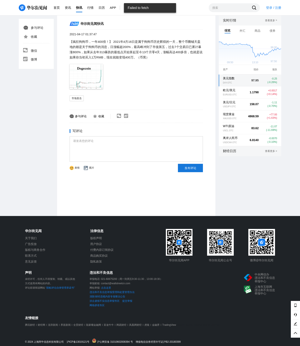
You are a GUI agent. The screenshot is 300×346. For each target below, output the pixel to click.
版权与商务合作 (35, 249)
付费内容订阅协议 (102, 249)
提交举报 (127, 300)
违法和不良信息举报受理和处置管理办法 (112, 292)
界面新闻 (66, 324)
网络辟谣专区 (97, 305)
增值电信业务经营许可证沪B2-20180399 (158, 342)
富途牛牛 (109, 324)
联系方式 (31, 255)
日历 (102, 7)
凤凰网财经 (135, 324)
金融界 (156, 324)
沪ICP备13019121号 (79, 342)
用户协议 (96, 244)
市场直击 (77, 98)
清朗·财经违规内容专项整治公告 (107, 296)
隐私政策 (96, 261)
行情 (90, 7)
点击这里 (106, 287)
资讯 (68, 7)
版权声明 (96, 238)
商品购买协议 (99, 255)
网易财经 (121, 324)
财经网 (41, 324)
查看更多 (271, 20)
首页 (57, 7)
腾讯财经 (30, 324)
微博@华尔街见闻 (261, 260)
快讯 (79, 7)
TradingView (169, 324)
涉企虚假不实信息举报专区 (105, 300)
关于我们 (31, 238)
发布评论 (190, 168)
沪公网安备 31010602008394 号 (113, 340)
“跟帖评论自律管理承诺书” (60, 287)
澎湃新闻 (53, 324)
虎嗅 (146, 324)
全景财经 (78, 324)
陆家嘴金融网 (93, 324)
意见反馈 (31, 261)
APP (113, 7)
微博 (30, 59)
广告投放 (31, 244)
